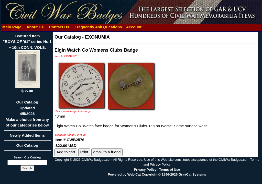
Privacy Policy (145, 169)
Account (133, 27)
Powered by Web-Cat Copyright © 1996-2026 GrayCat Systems (157, 174)
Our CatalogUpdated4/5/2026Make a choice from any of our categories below (27, 115)
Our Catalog (27, 145)
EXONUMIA (97, 37)
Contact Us (59, 27)
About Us (35, 27)
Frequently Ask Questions (98, 27)
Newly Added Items (27, 137)
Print (84, 152)
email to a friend (107, 152)
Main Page (12, 27)
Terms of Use (169, 169)
